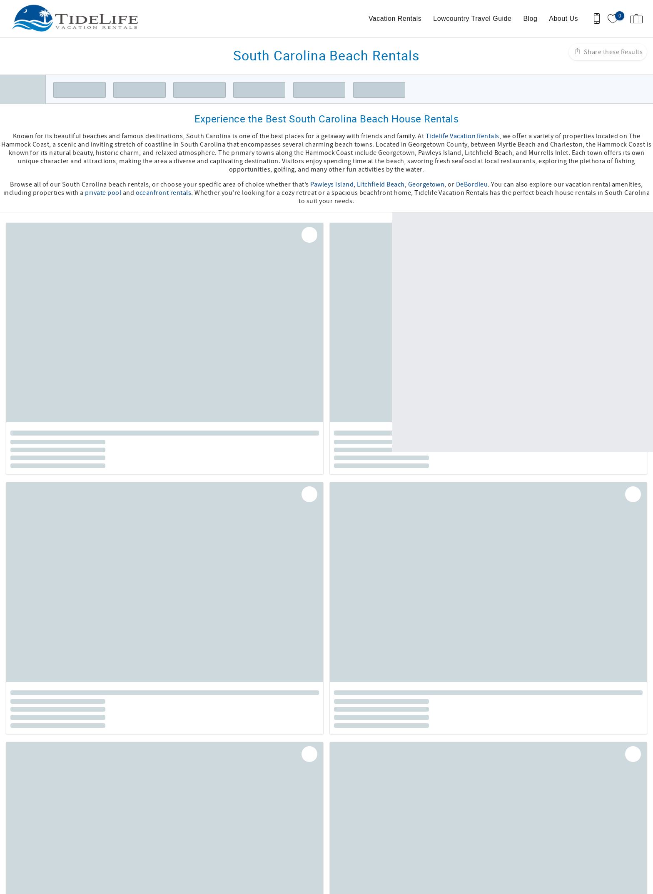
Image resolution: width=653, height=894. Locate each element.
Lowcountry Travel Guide (472, 18)
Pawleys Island (332, 184)
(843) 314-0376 (55, 834)
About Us (563, 18)
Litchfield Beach (381, 184)
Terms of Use (352, 787)
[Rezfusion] (104, 860)
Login (274, 883)
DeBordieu (472, 184)
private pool (103, 193)
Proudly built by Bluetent (324, 883)
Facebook (309, 761)
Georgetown (426, 184)
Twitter (353, 761)
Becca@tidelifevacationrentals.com (85, 842)
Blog (530, 18)
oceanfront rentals (164, 193)
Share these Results (612, 52)
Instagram (331, 761)
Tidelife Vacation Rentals (462, 136)
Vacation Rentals (395, 18)
